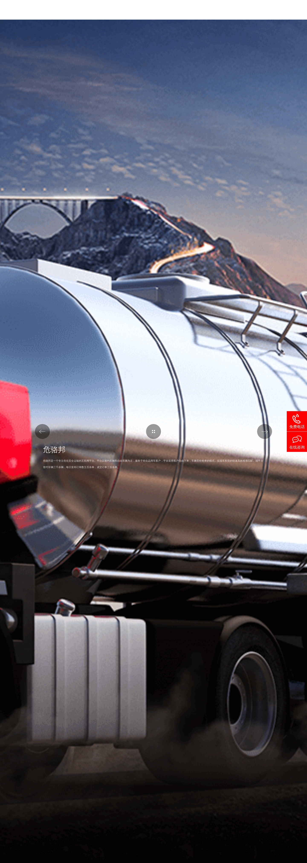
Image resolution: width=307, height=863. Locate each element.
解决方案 (160, 10)
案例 (212, 10)
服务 (189, 10)
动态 (253, 10)
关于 (233, 10)
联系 (274, 10)
